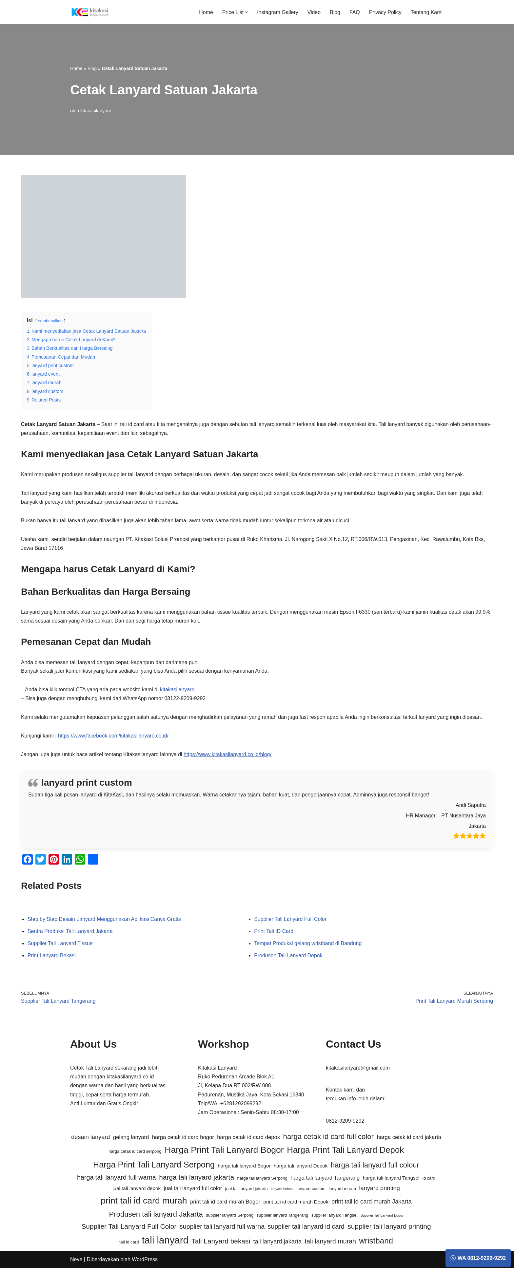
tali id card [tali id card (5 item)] (129, 1244)
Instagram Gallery (277, 12)
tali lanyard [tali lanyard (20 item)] (165, 1242)
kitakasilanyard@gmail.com (358, 1070)
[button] (246, 12)
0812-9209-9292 (345, 1123)
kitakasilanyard (95, 110)
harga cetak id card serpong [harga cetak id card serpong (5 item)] (135, 1153)
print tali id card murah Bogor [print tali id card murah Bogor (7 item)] (225, 1204)
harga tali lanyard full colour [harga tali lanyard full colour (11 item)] (375, 1167)
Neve (76, 1261)
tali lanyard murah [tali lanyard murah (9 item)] (330, 1243)
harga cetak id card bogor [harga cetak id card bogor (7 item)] (183, 1139)
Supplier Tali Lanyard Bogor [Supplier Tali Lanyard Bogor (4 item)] (382, 1218)
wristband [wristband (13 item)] (376, 1243)
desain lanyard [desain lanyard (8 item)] (90, 1139)
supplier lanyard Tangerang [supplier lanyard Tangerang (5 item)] (282, 1217)
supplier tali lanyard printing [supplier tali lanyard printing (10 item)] (389, 1228)
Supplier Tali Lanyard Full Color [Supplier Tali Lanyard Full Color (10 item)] (128, 1228)
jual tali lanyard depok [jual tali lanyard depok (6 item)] (136, 1190)
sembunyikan (50, 320)
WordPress (145, 1261)
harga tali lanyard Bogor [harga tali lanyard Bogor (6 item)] (244, 1167)
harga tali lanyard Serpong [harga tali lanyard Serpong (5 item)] (262, 1180)
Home (205, 12)
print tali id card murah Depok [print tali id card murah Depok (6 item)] (295, 1204)
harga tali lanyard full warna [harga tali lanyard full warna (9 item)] (116, 1179)
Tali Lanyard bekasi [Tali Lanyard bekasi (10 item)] (220, 1243)
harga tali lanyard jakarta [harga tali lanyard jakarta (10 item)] (196, 1179)
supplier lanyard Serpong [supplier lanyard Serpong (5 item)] (229, 1217)
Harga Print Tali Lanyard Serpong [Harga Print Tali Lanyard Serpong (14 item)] (154, 1166)
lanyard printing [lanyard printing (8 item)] (379, 1190)
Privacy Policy (385, 12)
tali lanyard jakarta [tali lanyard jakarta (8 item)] (277, 1244)
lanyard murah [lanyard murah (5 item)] (342, 1190)
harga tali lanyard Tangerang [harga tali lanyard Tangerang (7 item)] (325, 1180)
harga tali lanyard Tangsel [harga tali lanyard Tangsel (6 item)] (391, 1180)
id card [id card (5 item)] (429, 1180)
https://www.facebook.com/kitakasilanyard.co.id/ (113, 737)
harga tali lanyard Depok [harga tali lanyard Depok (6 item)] (300, 1167)
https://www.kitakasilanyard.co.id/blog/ (229, 756)
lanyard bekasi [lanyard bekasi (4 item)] (282, 1191)
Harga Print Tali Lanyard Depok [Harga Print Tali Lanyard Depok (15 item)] (345, 1152)
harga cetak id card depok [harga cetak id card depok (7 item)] (248, 1139)
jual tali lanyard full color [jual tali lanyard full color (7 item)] (193, 1190)
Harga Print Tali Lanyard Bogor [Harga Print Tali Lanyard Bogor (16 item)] (224, 1152)
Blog (334, 12)
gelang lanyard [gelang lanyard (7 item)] (131, 1139)
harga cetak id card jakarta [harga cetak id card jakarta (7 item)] (409, 1139)
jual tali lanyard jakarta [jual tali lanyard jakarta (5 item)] (246, 1190)
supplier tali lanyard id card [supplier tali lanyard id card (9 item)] (306, 1228)
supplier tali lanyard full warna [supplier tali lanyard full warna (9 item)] (222, 1228)
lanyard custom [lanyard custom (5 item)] (311, 1190)
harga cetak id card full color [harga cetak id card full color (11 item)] (328, 1139)
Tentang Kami (426, 12)
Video (313, 12)
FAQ (354, 12)
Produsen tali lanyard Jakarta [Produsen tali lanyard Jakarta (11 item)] (156, 1216)
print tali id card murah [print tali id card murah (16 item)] (144, 1203)
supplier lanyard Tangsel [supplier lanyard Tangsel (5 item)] (334, 1217)
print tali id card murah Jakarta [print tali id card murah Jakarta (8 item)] (371, 1204)
